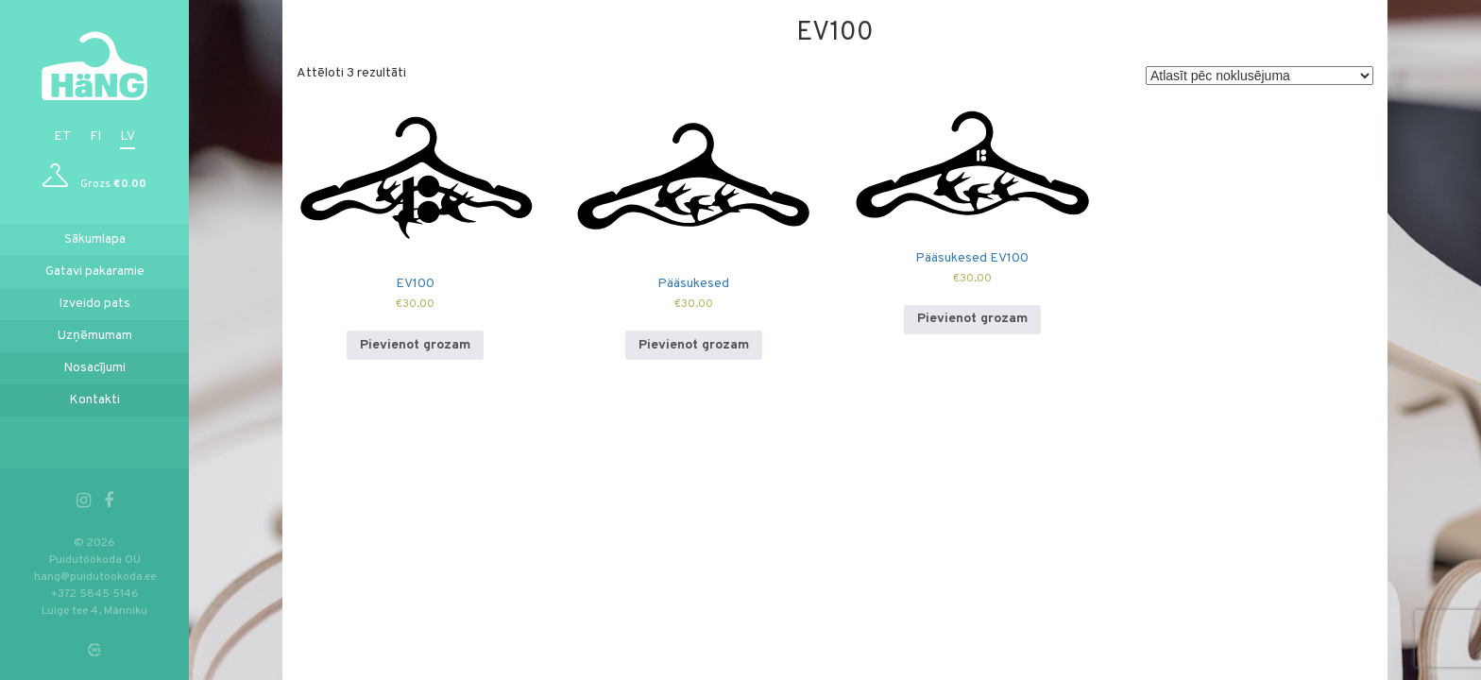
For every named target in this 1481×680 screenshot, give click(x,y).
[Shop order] (1259, 75)
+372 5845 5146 (95, 594)
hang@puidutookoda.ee (95, 577)
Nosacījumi (94, 368)
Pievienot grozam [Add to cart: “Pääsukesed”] (693, 345)
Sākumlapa (95, 239)
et (62, 136)
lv (127, 136)
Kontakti (94, 400)
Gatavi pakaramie (95, 272)
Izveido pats (94, 304)
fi (95, 136)
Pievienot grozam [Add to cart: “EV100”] (415, 345)
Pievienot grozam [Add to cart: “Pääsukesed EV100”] (972, 319)
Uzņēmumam (95, 336)
